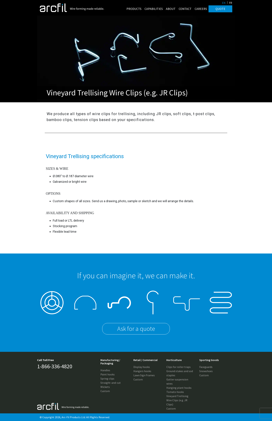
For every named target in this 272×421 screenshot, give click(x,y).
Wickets (105, 387)
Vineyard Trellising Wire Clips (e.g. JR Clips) (177, 400)
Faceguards (205, 367)
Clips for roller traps (178, 367)
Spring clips (107, 378)
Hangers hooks (142, 371)
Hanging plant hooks (179, 387)
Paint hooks (107, 374)
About (171, 9)
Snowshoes (206, 371)
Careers (201, 9)
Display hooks (141, 367)
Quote (220, 9)
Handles (105, 370)
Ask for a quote (136, 329)
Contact (185, 9)
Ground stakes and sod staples (179, 373)
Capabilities (153, 9)
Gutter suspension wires (177, 381)
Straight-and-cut (110, 382)
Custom (105, 391)
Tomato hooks (175, 392)
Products (133, 9)
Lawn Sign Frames (144, 375)
